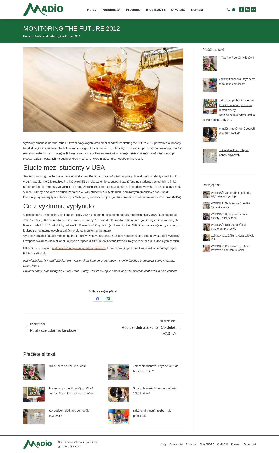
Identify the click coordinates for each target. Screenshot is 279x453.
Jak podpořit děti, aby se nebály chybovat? (68, 413)
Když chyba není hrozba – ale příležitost (152, 413)
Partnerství (250, 444)
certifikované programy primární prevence (79, 248)
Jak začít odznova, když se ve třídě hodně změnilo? (155, 368)
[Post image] (34, 372)
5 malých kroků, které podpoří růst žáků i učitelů (155, 391)
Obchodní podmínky (85, 442)
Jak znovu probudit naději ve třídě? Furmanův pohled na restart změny (71, 391)
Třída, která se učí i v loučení (67, 366)
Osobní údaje (65, 442)
